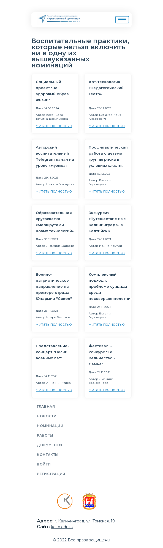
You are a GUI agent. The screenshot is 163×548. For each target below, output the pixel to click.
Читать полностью (54, 126)
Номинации (50, 426)
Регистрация (51, 474)
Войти (44, 464)
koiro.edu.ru (62, 526)
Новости (46, 416)
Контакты (48, 455)
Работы (45, 435)
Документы (49, 445)
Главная (46, 406)
